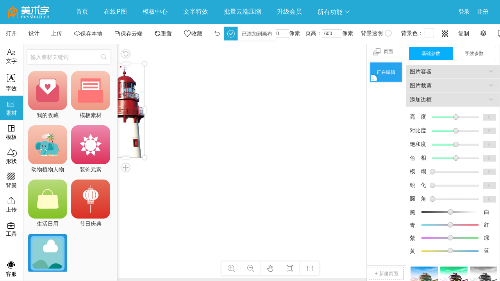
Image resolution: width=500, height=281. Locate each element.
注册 (482, 12)
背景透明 (376, 33)
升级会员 (289, 11)
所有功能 (334, 12)
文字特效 (195, 11)
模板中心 (155, 11)
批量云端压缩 (242, 11)
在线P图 (115, 11)
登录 (464, 12)
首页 (82, 11)
